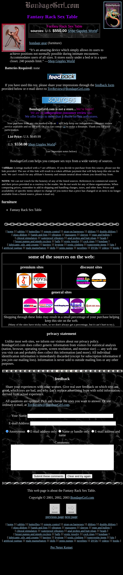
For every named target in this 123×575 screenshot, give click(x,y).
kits (112, 244)
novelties (82, 247)
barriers (47, 244)
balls (57, 241)
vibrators (56, 234)
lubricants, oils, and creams (24, 244)
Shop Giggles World (82, 31)
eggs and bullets (101, 234)
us (64, 126)
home (10, 231)
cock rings (89, 241)
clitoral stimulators (26, 237)
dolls (52, 247)
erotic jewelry (71, 241)
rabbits (21, 231)
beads (103, 237)
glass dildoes (20, 234)
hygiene (59, 244)
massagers (70, 234)
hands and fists (39, 234)
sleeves (84, 234)
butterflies (34, 231)
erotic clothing (75, 244)
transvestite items (97, 244)
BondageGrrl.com (82, 502)
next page (71, 521)
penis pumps (66, 247)
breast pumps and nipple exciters (33, 241)
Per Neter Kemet (61, 552)
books (116, 247)
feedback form (104, 85)
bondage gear (38, 43)
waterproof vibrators (52, 237)
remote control (52, 231)
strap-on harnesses (74, 231)
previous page (55, 521)
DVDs (94, 247)
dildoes (92, 231)
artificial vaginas (13, 247)
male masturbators (36, 247)
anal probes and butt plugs (82, 237)
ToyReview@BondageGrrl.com (68, 88)
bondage (103, 241)
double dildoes (108, 231)
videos (105, 247)
